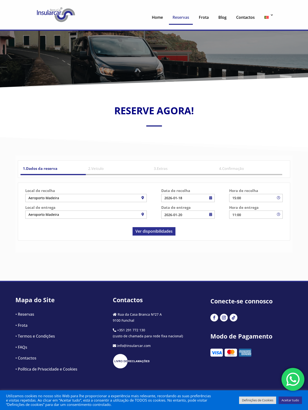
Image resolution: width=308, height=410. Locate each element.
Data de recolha (175, 190)
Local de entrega (40, 207)
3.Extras (160, 168)
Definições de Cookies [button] (257, 400)
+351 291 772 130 (131, 330)
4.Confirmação (231, 168)
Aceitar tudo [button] (290, 400)
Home (157, 17)
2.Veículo (96, 168)
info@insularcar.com (134, 345)
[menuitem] (267, 18)
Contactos (245, 17)
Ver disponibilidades (154, 231)
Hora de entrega (244, 207)
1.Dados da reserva (40, 168)
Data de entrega (176, 207)
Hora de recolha (243, 190)
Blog (222, 17)
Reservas (181, 17)
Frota (204, 17)
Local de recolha (40, 190)
